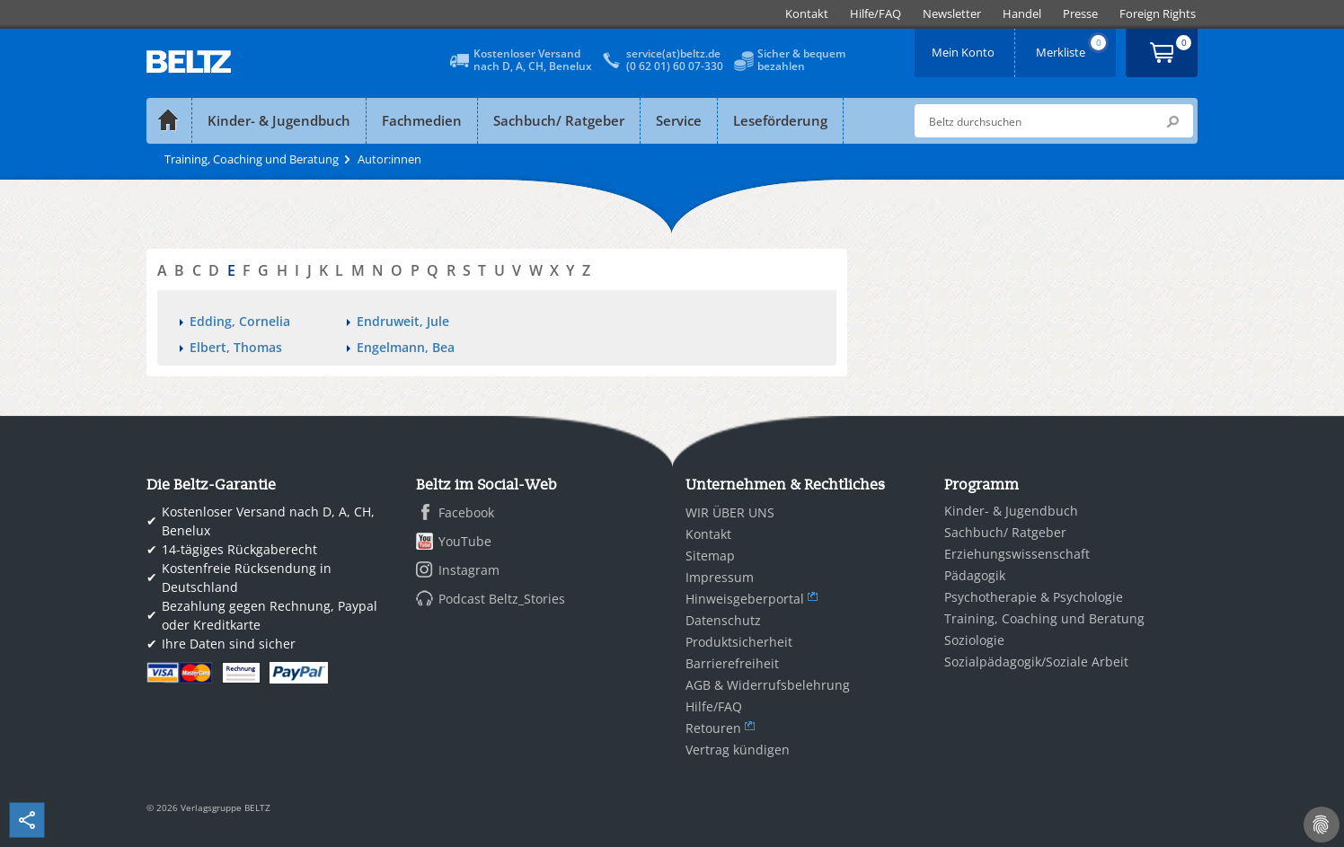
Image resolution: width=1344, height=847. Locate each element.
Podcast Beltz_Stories (501, 598)
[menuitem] (806, 14)
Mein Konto (964, 46)
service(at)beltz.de (673, 53)
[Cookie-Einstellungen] (1322, 825)
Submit (1172, 121)
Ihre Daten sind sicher (229, 643)
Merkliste (1073, 46)
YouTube (464, 541)
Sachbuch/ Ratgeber (558, 120)
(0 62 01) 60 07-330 (674, 66)
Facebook (466, 512)
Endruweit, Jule (403, 321)
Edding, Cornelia (240, 321)
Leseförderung (780, 120)
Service (679, 120)
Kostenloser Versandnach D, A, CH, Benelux (532, 60)
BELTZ (189, 61)
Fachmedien (422, 120)
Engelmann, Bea (406, 347)
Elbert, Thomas (236, 347)
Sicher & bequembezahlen (801, 60)
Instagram (469, 569)
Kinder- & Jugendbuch (279, 120)
